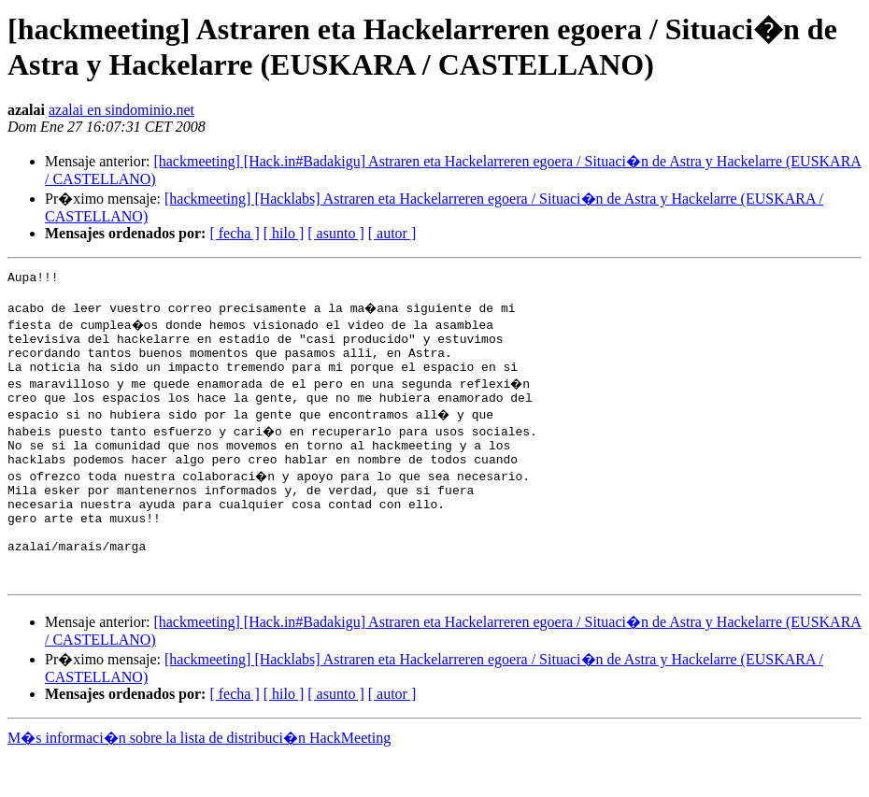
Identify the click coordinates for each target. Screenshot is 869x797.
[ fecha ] (234, 233)
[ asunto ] (335, 233)
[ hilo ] (284, 233)
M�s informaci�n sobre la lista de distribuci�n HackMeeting (199, 780)
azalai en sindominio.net (121, 110)
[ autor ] (392, 233)
